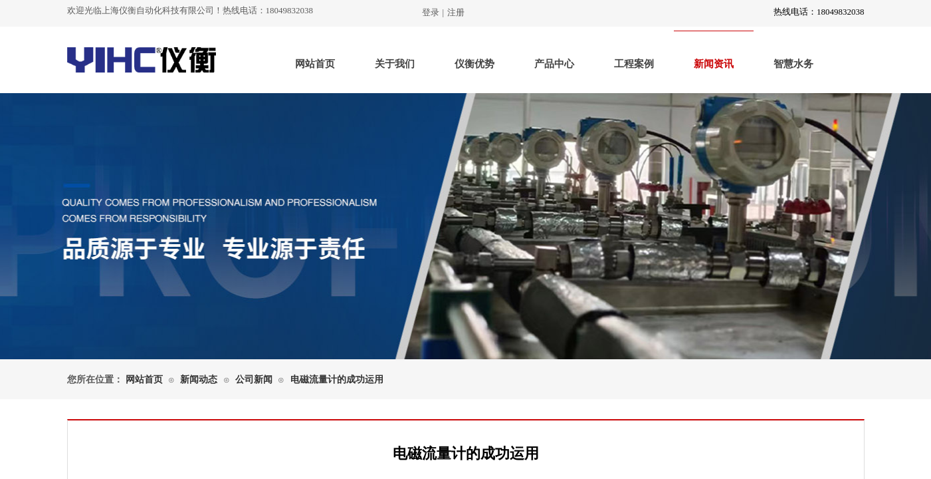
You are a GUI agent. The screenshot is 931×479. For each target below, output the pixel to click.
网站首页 (315, 64)
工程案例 (634, 64)
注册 (456, 12)
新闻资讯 (714, 64)
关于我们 (395, 64)
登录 (430, 12)
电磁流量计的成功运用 (336, 380)
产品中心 (554, 64)
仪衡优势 (474, 64)
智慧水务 (793, 64)
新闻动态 (198, 380)
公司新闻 (253, 380)
